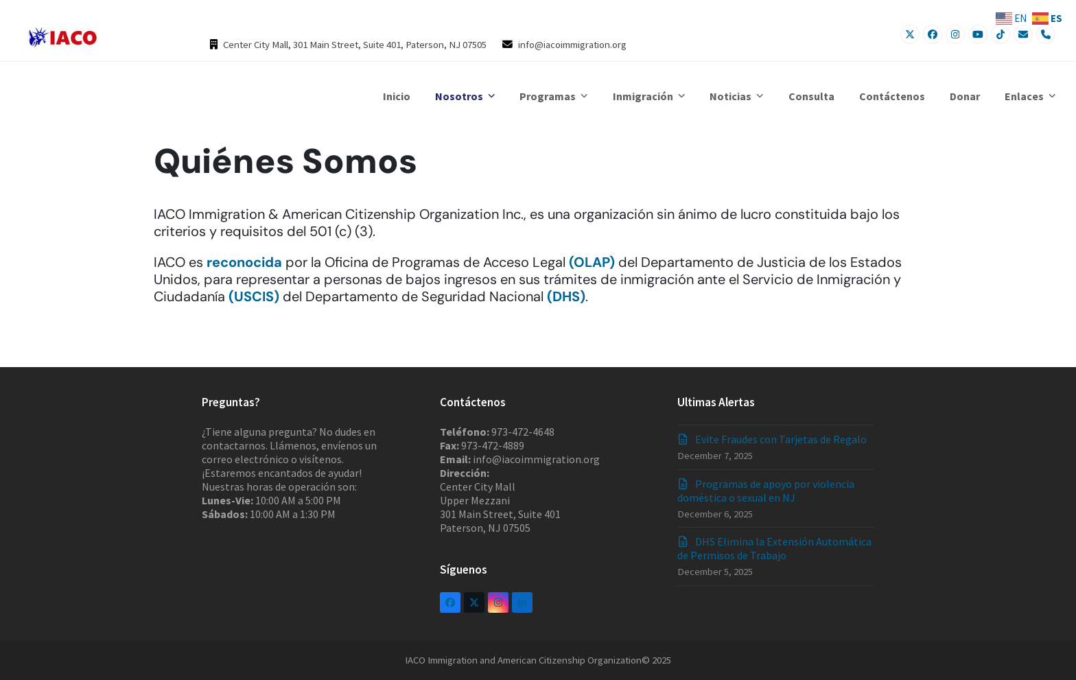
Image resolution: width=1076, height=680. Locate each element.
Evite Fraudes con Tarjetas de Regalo (781, 439)
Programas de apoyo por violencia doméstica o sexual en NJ (765, 490)
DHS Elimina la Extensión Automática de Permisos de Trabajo (774, 548)
